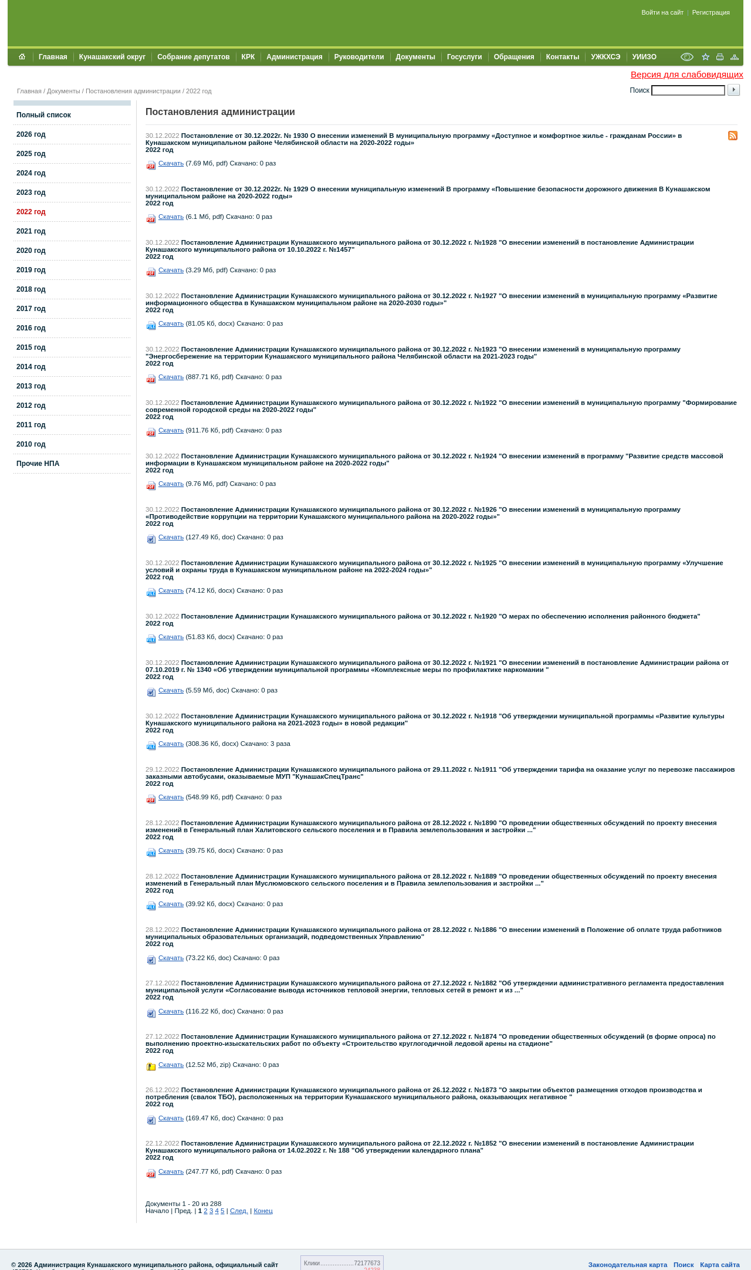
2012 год (31, 405)
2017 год (31, 309)
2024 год (31, 173)
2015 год (31, 347)
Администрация (294, 57)
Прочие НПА (37, 464)
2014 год (31, 367)
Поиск (684, 1264)
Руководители (359, 57)
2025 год (31, 154)
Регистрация (711, 12)
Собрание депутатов (193, 57)
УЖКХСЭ (605, 57)
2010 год (31, 444)
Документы (415, 57)
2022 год (199, 90)
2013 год (31, 386)
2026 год (31, 134)
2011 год (31, 425)
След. (239, 1210)
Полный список (43, 115)
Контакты (563, 57)
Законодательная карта (628, 1264)
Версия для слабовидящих (687, 74)
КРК (248, 57)
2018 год (31, 289)
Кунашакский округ (112, 57)
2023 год (31, 192)
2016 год (31, 328)
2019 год (31, 270)
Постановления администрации (133, 90)
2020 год (31, 250)
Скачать (171, 163)
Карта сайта (720, 1264)
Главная (53, 57)
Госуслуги (464, 57)
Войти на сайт (663, 12)
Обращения (514, 57)
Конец (262, 1210)
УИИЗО (644, 57)
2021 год (31, 231)
